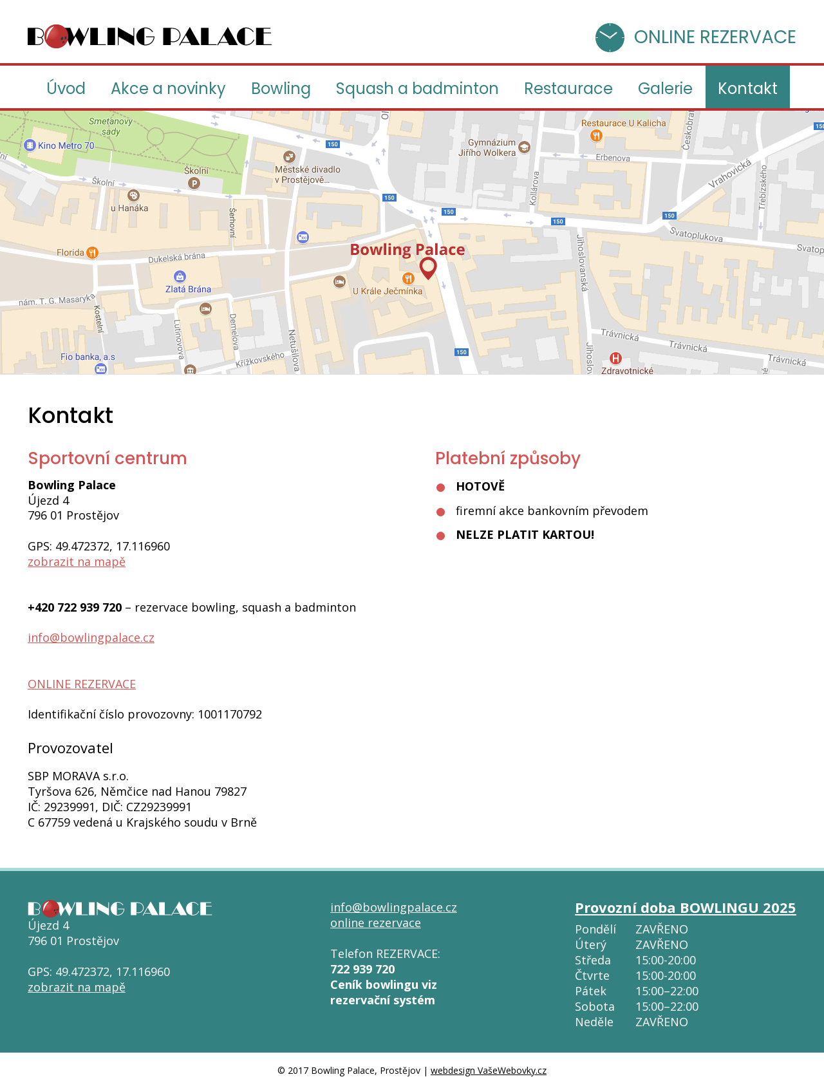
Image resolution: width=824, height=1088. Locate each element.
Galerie (665, 88)
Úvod (66, 88)
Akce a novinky (168, 88)
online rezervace (375, 922)
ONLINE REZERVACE (715, 37)
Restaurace (568, 88)
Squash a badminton (417, 88)
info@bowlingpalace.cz (91, 637)
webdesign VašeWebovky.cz (489, 1070)
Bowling (281, 88)
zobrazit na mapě (77, 561)
